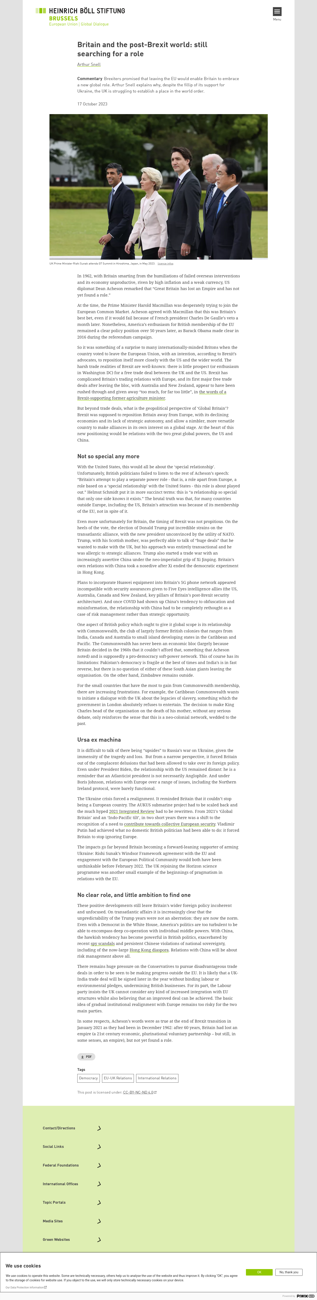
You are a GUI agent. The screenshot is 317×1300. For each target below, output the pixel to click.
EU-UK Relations (118, 1078)
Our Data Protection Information (24, 1287)
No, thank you (289, 1272)
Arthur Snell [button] (89, 65)
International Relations (157, 1078)
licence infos (165, 263)
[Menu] (277, 11)
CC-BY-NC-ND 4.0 (138, 1092)
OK (259, 1272)
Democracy (88, 1078)
